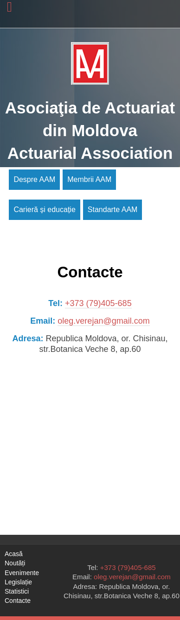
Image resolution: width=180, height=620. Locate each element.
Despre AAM (34, 179)
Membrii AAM (89, 179)
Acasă (14, 553)
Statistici (17, 591)
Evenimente (22, 572)
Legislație (18, 582)
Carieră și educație (44, 209)
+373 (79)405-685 (98, 303)
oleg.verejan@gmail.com (103, 321)
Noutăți (15, 563)
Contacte (18, 600)
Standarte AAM (113, 209)
